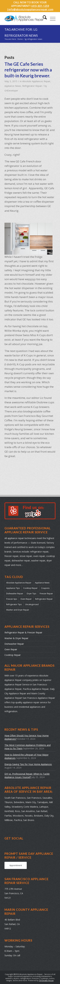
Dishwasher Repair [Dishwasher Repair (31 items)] (14, 593)
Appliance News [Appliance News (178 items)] (42, 582)
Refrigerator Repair (32, 85)
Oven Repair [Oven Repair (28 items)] (26, 599)
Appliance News (12, 85)
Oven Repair (10, 649)
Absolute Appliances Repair (36, 81)
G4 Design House (46, 980)
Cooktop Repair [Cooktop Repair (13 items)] (30, 588)
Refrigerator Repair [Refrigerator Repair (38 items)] (44, 599)
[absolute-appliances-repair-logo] (24, 18)
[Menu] (51, 18)
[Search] (43, 18)
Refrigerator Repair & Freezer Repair (23, 632)
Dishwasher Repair (14, 643)
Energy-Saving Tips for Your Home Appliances (28, 764)
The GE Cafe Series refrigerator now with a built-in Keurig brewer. (28, 69)
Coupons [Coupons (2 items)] (45, 588)
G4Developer (11, 90)
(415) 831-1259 (40, 6)
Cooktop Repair (12, 654)
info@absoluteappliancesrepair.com (30, 9)
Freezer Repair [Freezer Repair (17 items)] (46, 593)
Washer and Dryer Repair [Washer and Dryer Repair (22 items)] (17, 609)
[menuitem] (43, 18)
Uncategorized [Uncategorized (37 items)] (32, 604)
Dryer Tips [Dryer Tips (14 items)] (31, 593)
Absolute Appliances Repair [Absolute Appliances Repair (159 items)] (18, 582)
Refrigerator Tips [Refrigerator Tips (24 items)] (14, 604)
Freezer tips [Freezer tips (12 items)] (11, 599)
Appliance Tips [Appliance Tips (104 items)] (13, 588)
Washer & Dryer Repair (16, 638)
